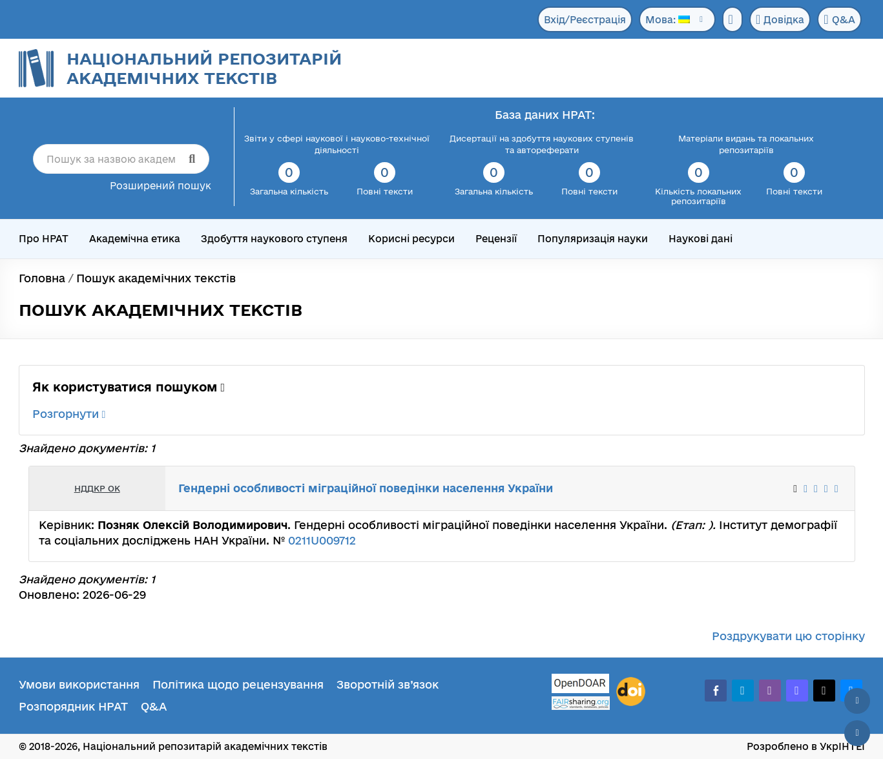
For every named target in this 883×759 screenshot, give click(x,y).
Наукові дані (700, 238)
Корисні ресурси (411, 238)
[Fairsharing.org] (581, 703)
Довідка (780, 19)
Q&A (839, 19)
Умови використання (79, 684)
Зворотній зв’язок (388, 684)
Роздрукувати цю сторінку (788, 636)
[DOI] (630, 692)
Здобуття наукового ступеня (274, 238)
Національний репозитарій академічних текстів (204, 68)
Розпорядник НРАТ (73, 706)
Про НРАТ (43, 238)
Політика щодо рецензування (238, 684)
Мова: (667, 19)
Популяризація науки (592, 238)
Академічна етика (134, 238)
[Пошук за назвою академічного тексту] (121, 159)
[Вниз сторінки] (857, 733)
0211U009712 (322, 540)
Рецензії (496, 238)
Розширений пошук (160, 185)
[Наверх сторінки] (857, 701)
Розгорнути (69, 414)
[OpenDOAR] (581, 685)
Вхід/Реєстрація (585, 19)
